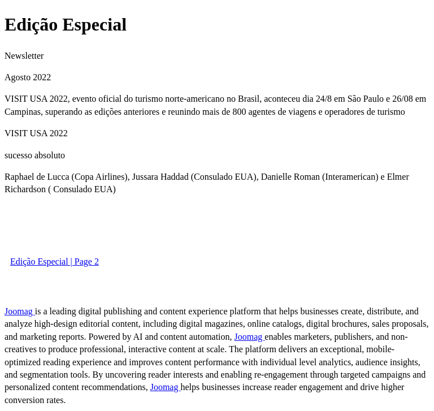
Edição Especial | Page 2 (54, 261)
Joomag (20, 311)
